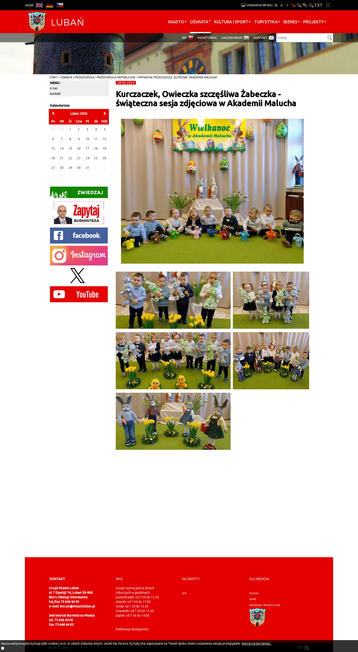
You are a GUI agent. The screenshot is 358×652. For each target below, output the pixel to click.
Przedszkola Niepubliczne (116, 77)
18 (96, 148)
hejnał (254, 593)
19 (104, 148)
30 (79, 168)
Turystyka (266, 21)
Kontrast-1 (305, 5)
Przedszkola (84, 77)
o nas (54, 88)
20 (53, 158)
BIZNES (290, 21)
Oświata (199, 21)
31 (87, 168)
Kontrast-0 (299, 5)
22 (70, 158)
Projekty (313, 21)
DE (49, 5)
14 (61, 148)
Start (53, 77)
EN (39, 5)
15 (70, 148)
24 (87, 158)
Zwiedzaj (76, 194)
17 (87, 148)
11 (96, 139)
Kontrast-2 (311, 5)
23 (79, 158)
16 (79, 148)
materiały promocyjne (264, 605)
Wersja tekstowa (318, 5)
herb (252, 599)
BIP (184, 38)
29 (70, 168)
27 (53, 168)
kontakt (55, 93)
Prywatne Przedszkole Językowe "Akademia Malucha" (178, 77)
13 (53, 148)
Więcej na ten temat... (257, 643)
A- (287, 5)
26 (104, 158)
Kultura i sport (231, 21)
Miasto (176, 21)
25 (96, 158)
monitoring (207, 38)
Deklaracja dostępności (132, 629)
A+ (276, 5)
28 (61, 168)
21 (61, 158)
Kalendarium (231, 38)
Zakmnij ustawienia (328, 5)
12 (104, 139)
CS (60, 5)
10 (87, 139)
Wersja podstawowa (293, 5)
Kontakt (260, 38)
